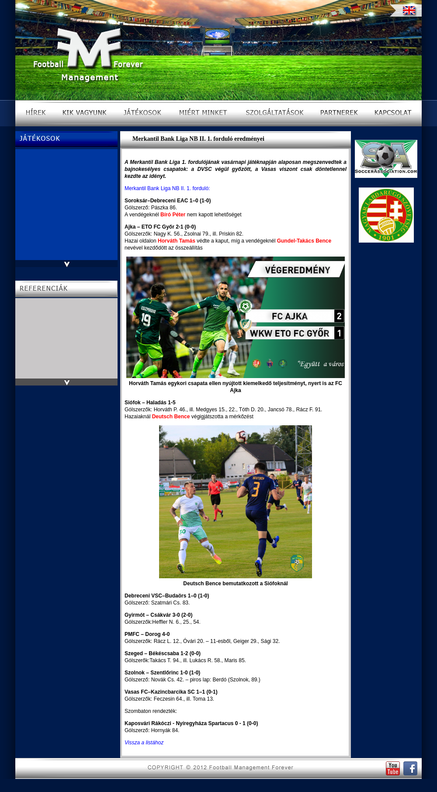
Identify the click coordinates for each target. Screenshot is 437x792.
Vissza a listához (144, 743)
